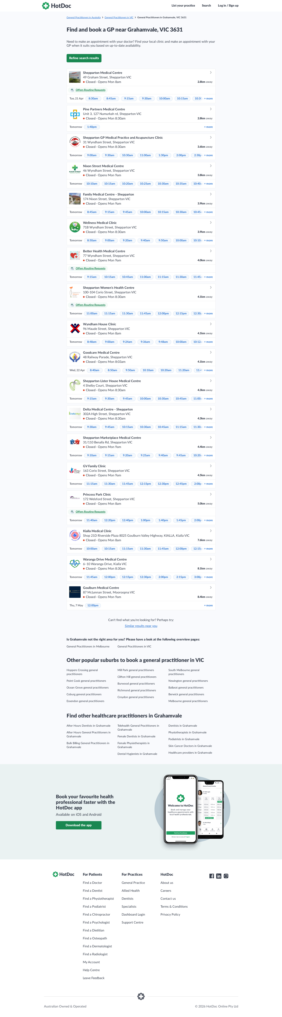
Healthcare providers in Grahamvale (190, 752)
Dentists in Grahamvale (182, 725)
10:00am (164, 98)
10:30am (127, 155)
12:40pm (127, 520)
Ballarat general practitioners (186, 687)
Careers (166, 890)
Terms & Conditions (174, 906)
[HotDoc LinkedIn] (218, 876)
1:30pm (163, 155)
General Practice (133, 882)
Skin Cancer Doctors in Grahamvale (190, 746)
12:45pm (181, 483)
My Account (91, 962)
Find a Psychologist (96, 922)
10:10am (91, 183)
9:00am (92, 155)
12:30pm (199, 313)
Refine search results (84, 58)
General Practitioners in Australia (84, 17)
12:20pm (109, 520)
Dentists (127, 898)
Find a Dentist (92, 890)
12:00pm (163, 313)
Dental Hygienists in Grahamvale (137, 754)
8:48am (92, 342)
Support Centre (132, 922)
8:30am (93, 98)
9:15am (129, 98)
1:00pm (145, 520)
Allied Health (131, 890)
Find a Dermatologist (97, 946)
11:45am (198, 277)
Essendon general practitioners (85, 701)
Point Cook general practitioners (86, 681)
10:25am (145, 183)
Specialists (129, 906)
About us (167, 882)
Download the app (79, 825)
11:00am (145, 155)
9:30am (146, 98)
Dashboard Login (133, 914)
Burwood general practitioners (136, 683)
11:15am (163, 277)
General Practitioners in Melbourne (88, 646)
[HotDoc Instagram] (225, 876)
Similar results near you (141, 626)
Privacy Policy (170, 914)
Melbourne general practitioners (188, 701)
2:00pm (181, 155)
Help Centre (91, 970)
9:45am (127, 212)
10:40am (198, 183)
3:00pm (199, 577)
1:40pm (92, 127)
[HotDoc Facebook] (211, 876)
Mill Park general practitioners (136, 670)
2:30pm (199, 155)
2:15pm (181, 577)
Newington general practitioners (188, 681)
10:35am (181, 183)
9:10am (92, 455)
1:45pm (181, 520)
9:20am (127, 240)
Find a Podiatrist (94, 906)
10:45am (198, 212)
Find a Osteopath (95, 938)
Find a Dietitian (93, 930)
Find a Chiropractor (96, 914)
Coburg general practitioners (84, 694)
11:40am (91, 520)
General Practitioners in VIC (119, 17)
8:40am (94, 370)
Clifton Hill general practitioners (137, 677)
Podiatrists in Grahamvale (183, 739)
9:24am (127, 342)
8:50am (92, 240)
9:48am (163, 342)
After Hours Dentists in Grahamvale (88, 725)
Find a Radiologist (95, 954)
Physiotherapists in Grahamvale (187, 732)
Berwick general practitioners (186, 694)
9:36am (145, 342)
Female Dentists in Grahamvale (136, 736)
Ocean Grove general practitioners (88, 687)
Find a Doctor (92, 882)
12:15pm (181, 313)
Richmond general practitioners (137, 690)
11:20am (183, 370)
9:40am (145, 240)
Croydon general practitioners (136, 697)
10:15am (182, 98)
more (208, 98)
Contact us (168, 898)
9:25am (145, 455)
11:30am (181, 277)
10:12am (198, 342)
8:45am (111, 98)
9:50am (163, 240)
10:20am (127, 183)
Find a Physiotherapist (98, 898)
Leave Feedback (93, 978)
